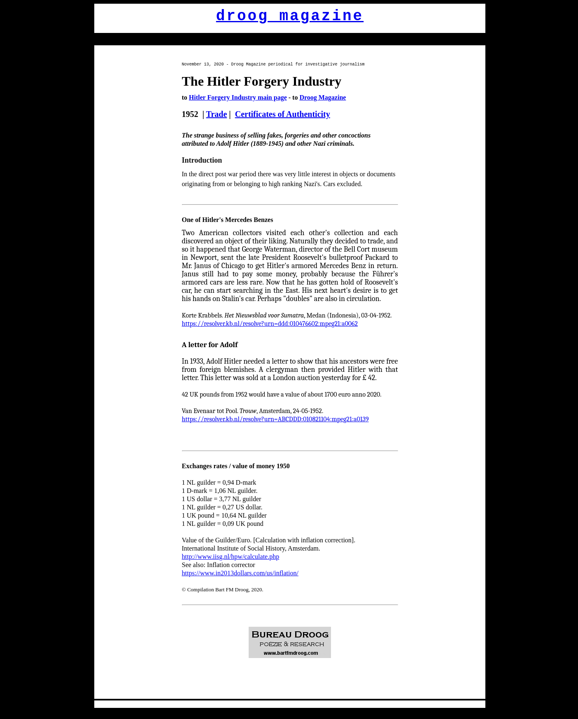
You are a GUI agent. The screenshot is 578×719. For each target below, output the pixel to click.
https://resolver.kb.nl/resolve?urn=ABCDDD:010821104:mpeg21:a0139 (275, 419)
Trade (216, 114)
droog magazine (290, 16)
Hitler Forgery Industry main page (238, 97)
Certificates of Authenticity (282, 114)
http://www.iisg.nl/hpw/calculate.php (231, 556)
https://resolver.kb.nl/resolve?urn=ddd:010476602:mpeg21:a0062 (270, 323)
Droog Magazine (322, 97)
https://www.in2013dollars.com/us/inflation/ (240, 573)
